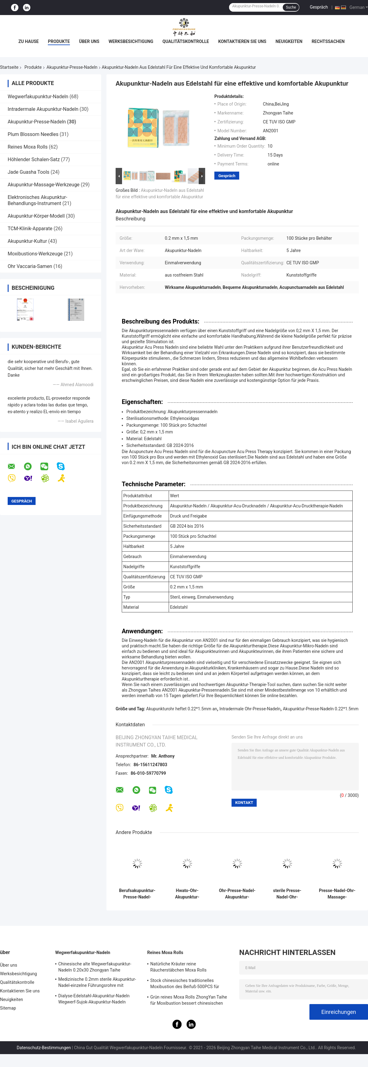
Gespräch (319, 7)
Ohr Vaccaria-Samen (30, 266)
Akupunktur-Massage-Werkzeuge (43, 185)
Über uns (89, 41)
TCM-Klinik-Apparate (30, 228)
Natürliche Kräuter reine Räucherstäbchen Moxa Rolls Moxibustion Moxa (178, 967)
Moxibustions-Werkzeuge (35, 254)
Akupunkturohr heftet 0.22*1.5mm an (181, 708)
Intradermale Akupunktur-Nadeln (43, 109)
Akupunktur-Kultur (27, 241)
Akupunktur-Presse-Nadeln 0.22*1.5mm (320, 708)
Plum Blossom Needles (33, 134)
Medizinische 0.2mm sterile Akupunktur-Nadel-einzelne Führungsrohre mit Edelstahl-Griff (97, 983)
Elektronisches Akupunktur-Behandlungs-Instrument (37, 200)
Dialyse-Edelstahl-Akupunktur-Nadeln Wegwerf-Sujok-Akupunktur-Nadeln (94, 998)
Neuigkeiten (288, 41)
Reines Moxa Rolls (28, 147)
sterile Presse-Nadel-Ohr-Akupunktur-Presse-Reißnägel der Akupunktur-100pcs (287, 894)
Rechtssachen (328, 41)
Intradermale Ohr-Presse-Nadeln (249, 708)
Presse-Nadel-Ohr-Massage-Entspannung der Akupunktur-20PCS (337, 894)
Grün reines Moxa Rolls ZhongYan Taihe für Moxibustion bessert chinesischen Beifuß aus (188, 1001)
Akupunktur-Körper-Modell (36, 216)
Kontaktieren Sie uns (242, 41)
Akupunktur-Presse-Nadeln (72, 67)
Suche (291, 7)
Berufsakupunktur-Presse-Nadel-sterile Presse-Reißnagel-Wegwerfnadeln (137, 894)
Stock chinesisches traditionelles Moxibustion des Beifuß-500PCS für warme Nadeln (184, 984)
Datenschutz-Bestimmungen (44, 1047)
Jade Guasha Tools (28, 172)
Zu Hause (28, 41)
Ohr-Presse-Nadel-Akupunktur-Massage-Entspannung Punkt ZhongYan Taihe (237, 894)
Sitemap (8, 1008)
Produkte (59, 41)
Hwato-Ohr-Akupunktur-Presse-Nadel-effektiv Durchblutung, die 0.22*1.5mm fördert (187, 894)
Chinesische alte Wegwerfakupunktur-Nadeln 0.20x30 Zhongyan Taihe (94, 966)
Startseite (9, 67)
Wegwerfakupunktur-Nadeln (38, 96)
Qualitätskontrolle (186, 41)
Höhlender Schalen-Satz (34, 159)
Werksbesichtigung (131, 41)
